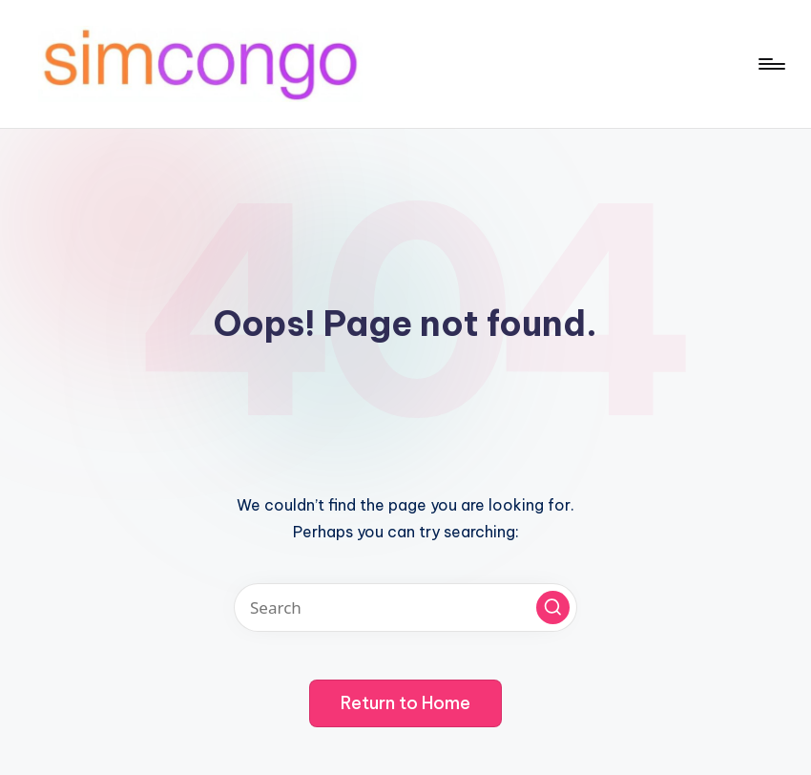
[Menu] (770, 64)
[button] (553, 607)
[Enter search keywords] (405, 607)
